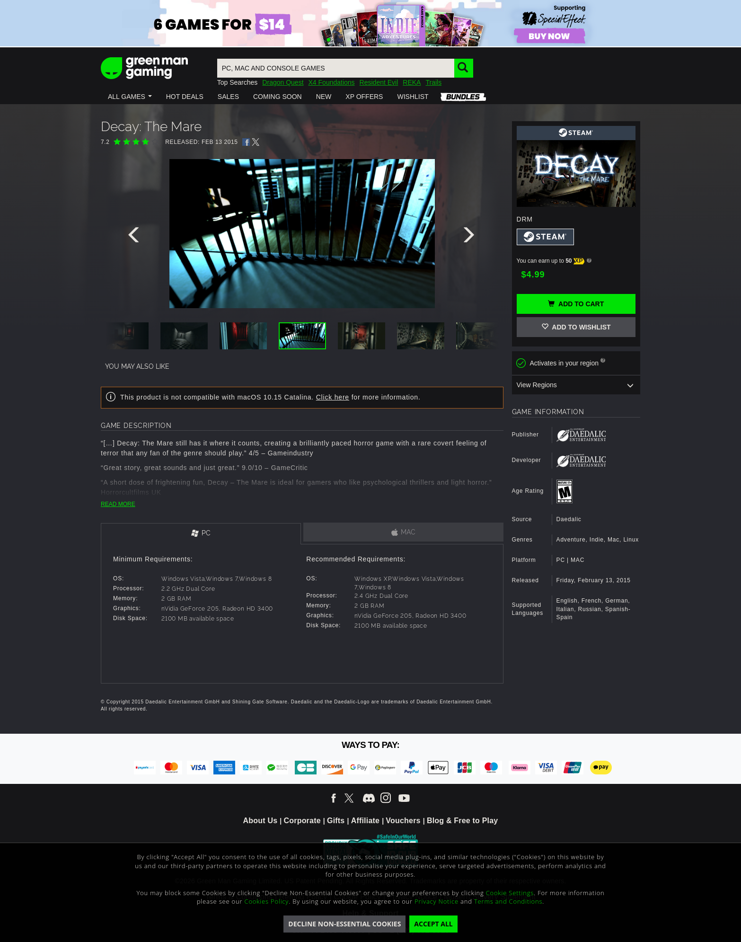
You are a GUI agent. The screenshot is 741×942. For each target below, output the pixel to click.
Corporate (302, 821)
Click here (332, 397)
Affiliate (365, 821)
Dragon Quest (282, 82)
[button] (130, 96)
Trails (433, 82)
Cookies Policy (267, 901)
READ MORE (118, 504)
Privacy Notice (437, 901)
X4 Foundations (332, 82)
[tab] (201, 533)
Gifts (335, 821)
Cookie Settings (510, 893)
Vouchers (403, 821)
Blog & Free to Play (462, 821)
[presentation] (135, 237)
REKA (412, 82)
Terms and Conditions (508, 901)
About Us (260, 821)
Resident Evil (379, 82)
